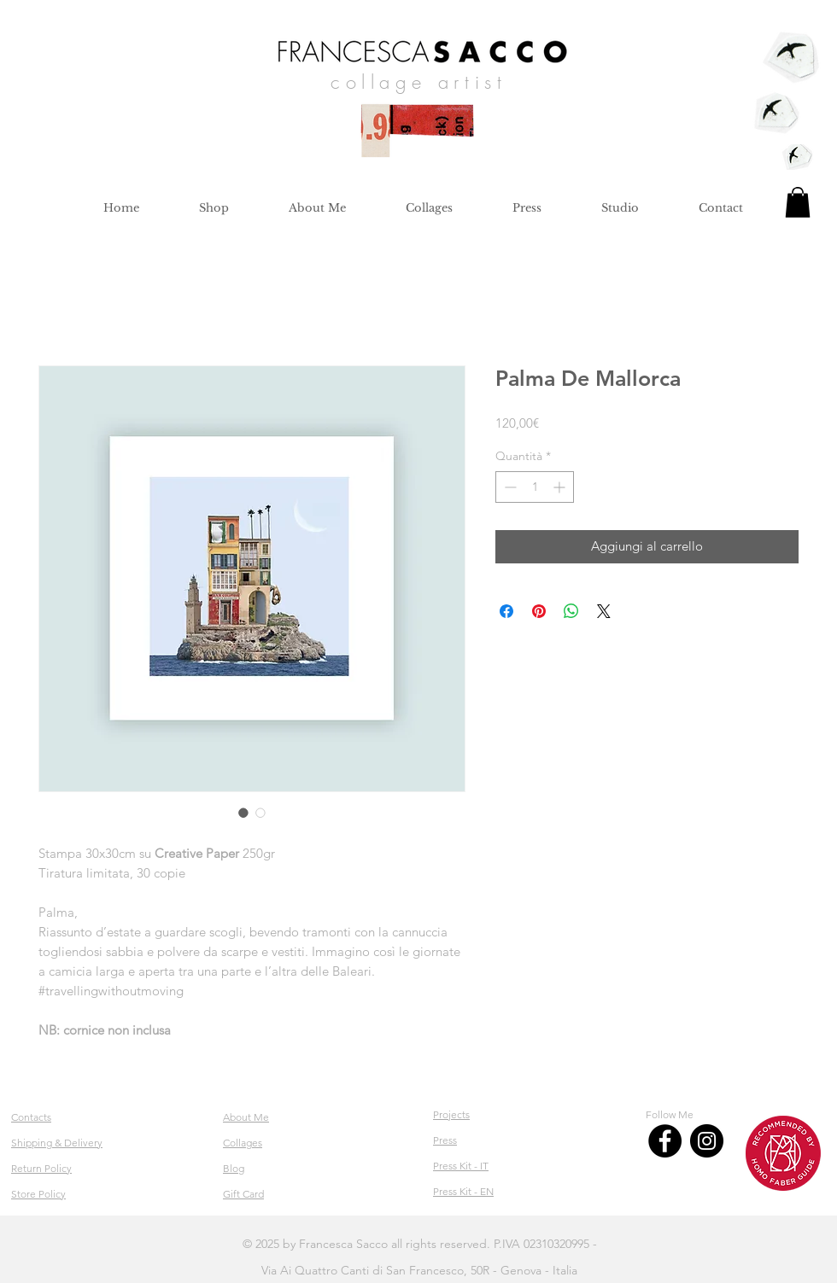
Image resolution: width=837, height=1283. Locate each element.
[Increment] (560, 487)
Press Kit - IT (461, 1165)
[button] (798, 202)
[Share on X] (604, 611)
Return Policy (41, 1168)
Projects (451, 1114)
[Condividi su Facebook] (506, 611)
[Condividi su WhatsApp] (571, 611)
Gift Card (243, 1193)
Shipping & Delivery (56, 1142)
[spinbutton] (534, 487)
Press (445, 1140)
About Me (246, 1117)
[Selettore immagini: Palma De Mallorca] (243, 812)
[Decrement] (508, 487)
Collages (242, 1142)
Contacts (31, 1117)
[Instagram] (706, 1141)
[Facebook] (665, 1141)
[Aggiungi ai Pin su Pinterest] (539, 611)
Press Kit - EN (463, 1191)
